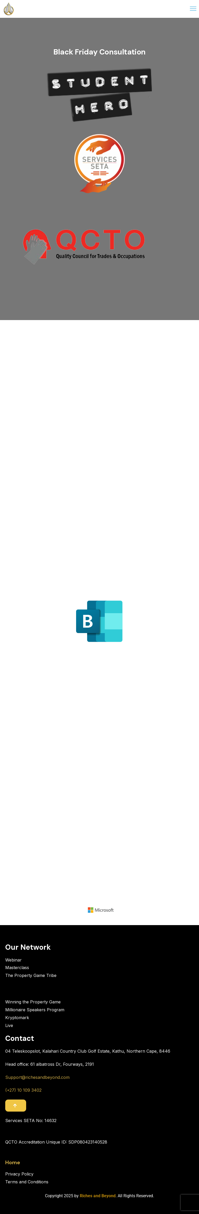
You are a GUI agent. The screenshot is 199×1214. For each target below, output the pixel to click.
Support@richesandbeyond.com (37, 1077)
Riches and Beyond (98, 1195)
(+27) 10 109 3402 (23, 1090)
